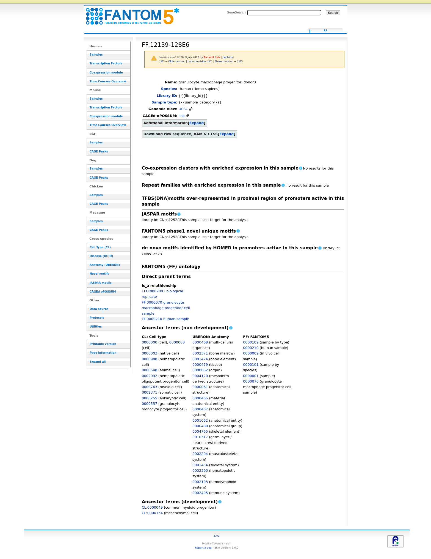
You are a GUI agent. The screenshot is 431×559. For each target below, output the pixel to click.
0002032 (149, 376)
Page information (103, 352)
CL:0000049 (152, 507)
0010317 (200, 437)
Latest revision (197, 61)
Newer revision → (225, 61)
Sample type (163, 102)
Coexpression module (106, 72)
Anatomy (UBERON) (105, 264)
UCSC (183, 109)
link (181, 116)
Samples (96, 54)
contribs (228, 57)
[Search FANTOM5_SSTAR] (284, 12)
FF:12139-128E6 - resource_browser (129, 13)
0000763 (149, 387)
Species (168, 89)
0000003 (149, 353)
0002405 (200, 493)
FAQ (216, 535)
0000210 (250, 348)
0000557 (149, 404)
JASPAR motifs (101, 282)
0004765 (200, 431)
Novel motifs (99, 273)
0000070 (250, 381)
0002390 (200, 470)
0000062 (200, 370)
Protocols (97, 317)
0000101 (250, 364)
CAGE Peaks (99, 151)
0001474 (200, 359)
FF (325, 30)
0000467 (200, 409)
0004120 (200, 376)
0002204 (200, 454)
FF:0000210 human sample (165, 319)
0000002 (250, 353)
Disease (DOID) (101, 256)
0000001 (250, 376)
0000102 (250, 342)
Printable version (103, 343)
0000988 (149, 359)
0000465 (200, 398)
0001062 (200, 420)
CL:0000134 (152, 513)
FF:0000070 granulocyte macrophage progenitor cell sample (166, 308)
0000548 (149, 370)
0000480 (200, 426)
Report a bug (203, 547)
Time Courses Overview (108, 81)
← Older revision (175, 61)
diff (162, 61)
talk (218, 57)
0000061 (200, 387)
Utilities (96, 326)
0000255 (149, 398)
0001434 (200, 465)
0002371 (149, 392)
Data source (99, 308)
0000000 (149, 342)
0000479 (200, 364)
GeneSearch (236, 12)
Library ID (166, 96)
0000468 (200, 342)
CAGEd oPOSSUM (103, 291)
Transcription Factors (106, 63)
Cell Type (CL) (100, 247)
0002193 (200, 482)
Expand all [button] (98, 361)
